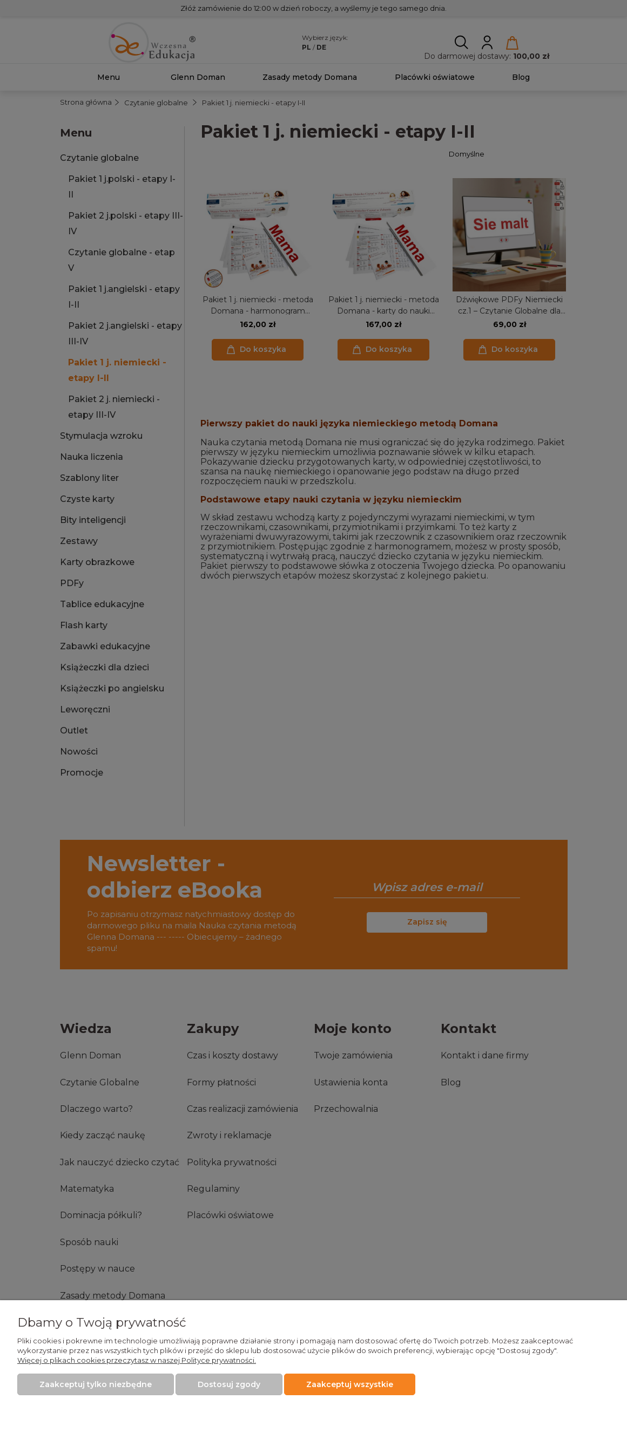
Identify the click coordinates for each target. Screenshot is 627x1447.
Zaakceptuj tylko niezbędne (95, 1384)
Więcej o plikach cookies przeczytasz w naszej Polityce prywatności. (136, 1360)
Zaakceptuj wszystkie (349, 1384)
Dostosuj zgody (229, 1384)
